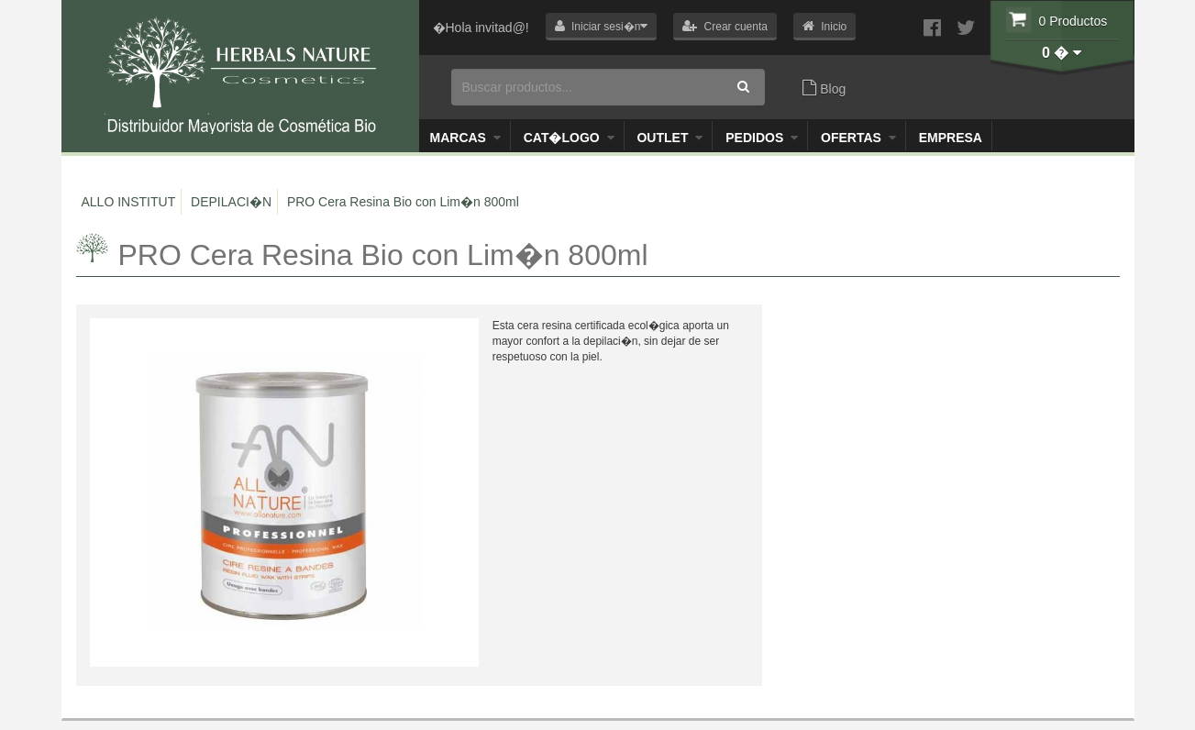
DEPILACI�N (231, 201)
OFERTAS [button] (858, 137)
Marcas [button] (465, 137)
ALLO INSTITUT (129, 201)
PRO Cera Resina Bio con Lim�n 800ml (403, 201)
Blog (824, 88)
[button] (602, 26)
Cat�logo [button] (569, 137)
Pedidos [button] (761, 137)
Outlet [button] (669, 137)
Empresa (950, 137)
